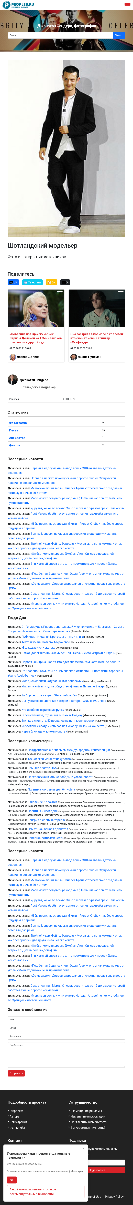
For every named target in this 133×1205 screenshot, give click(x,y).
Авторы (15, 1116)
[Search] (60, 35)
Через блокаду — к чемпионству (44, 731)
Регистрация (18, 1122)
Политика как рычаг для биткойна (51, 789)
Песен (13, 430)
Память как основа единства (48, 829)
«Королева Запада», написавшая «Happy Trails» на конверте (62, 726)
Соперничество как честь (45, 838)
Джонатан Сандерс (33, 380)
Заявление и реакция (42, 802)
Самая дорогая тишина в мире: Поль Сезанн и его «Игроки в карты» (68, 653)
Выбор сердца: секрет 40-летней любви (49, 695)
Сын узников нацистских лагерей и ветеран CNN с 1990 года (63, 701)
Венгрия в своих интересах (46, 820)
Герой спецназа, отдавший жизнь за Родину (52, 715)
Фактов (14, 445)
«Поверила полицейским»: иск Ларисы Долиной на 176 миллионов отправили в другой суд (35, 338)
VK (13, 282)
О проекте (17, 1111)
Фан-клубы (17, 1127)
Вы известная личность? (88, 1127)
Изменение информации (88, 1116)
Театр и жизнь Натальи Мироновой (45, 642)
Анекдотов (17, 438)
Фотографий (18, 423)
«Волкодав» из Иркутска (38, 647)
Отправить (16, 1073)
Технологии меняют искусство (49, 759)
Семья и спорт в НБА (42, 768)
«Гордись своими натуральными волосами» (52, 681)
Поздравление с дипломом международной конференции (69, 750)
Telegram (32, 282)
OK (52, 282)
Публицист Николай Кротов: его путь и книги (52, 636)
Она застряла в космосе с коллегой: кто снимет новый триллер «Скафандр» (97, 338)
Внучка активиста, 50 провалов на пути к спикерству (58, 720)
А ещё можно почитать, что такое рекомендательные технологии (33, 1192)
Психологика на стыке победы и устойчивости (60, 777)
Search (119, 35)
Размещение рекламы (86, 1111)
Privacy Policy (114, 1196)
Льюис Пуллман (89, 357)
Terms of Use (92, 1196)
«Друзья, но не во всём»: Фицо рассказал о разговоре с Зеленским (77, 508)
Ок (11, 1180)
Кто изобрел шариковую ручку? (43, 710)
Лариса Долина (28, 357)
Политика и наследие (43, 811)
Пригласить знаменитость (89, 1122)
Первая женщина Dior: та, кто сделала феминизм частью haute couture (70, 662)
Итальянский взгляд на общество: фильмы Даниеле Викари (63, 686)
